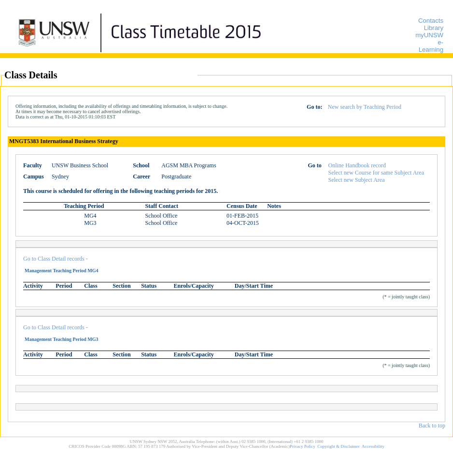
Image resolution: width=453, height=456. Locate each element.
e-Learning (431, 46)
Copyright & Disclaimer (338, 446)
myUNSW (429, 35)
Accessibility (373, 446)
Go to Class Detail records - (55, 258)
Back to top (432, 425)
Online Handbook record (357, 165)
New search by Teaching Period (364, 106)
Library (433, 27)
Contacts (430, 20)
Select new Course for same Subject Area (376, 172)
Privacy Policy (302, 446)
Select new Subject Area (356, 180)
